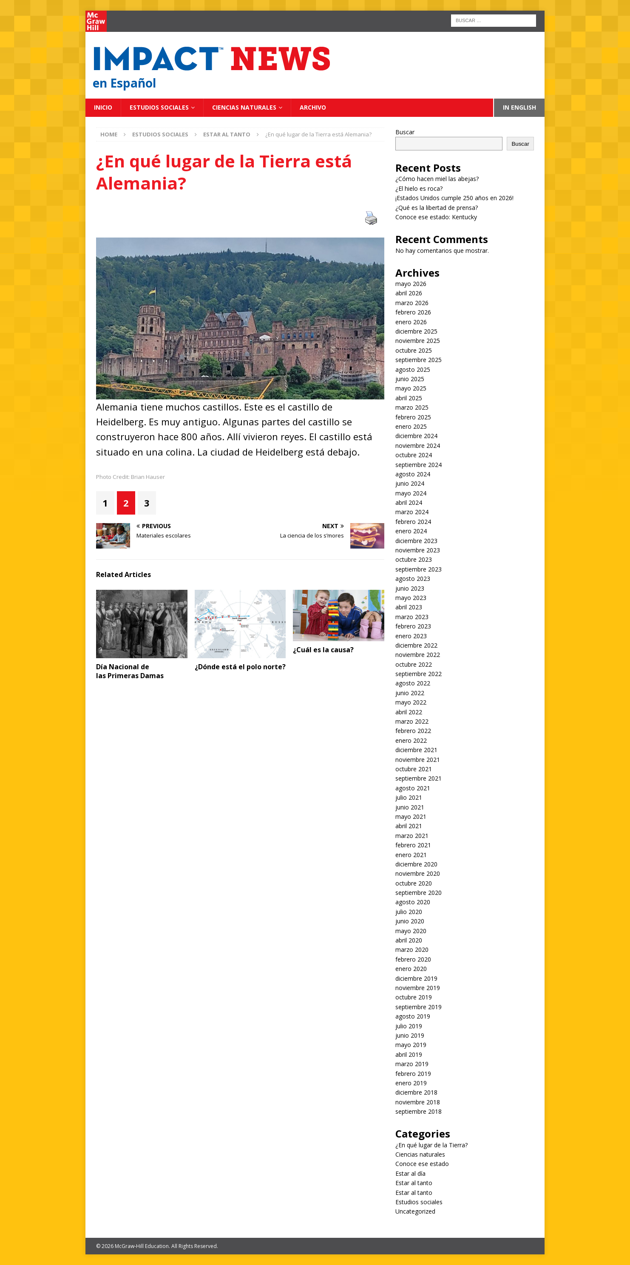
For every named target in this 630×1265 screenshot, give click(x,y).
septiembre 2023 (418, 569)
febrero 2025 (413, 417)
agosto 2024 (412, 474)
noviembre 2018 (417, 1102)
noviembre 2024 (417, 445)
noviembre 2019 (417, 988)
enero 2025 (411, 426)
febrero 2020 (413, 959)
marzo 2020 (412, 949)
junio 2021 (409, 807)
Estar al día (410, 1173)
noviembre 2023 (417, 550)
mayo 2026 (410, 284)
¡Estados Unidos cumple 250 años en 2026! (454, 198)
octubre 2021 (413, 769)
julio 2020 (408, 912)
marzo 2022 (412, 721)
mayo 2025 (410, 388)
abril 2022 (408, 712)
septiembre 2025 (418, 360)
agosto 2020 (412, 902)
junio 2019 (409, 1035)
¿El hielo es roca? (419, 188)
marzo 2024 (412, 512)
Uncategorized (415, 1211)
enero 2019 (411, 1083)
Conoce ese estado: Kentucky (436, 217)
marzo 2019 (412, 1064)
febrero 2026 (413, 312)
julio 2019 (408, 1026)
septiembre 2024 (418, 465)
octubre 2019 (413, 997)
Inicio (103, 107)
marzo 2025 (412, 407)
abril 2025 (408, 398)
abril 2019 (408, 1054)
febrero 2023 (413, 626)
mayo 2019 (410, 1045)
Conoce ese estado (422, 1164)
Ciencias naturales (244, 107)
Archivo (313, 107)
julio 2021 (408, 797)
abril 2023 (408, 607)
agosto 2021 (412, 788)
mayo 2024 (410, 493)
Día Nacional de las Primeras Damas (130, 671)
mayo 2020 (410, 931)
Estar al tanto (413, 1183)
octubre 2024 (413, 455)
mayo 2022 (410, 702)
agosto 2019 (412, 1016)
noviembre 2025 (417, 341)
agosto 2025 (412, 369)
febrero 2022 (413, 731)
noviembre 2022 (417, 655)
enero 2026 (411, 322)
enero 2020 (411, 969)
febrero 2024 (413, 522)
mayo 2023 (410, 598)
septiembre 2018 (418, 1111)
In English (519, 107)
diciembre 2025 (416, 331)
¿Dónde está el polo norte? (240, 666)
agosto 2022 (412, 683)
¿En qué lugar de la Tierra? (431, 1145)
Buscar (404, 132)
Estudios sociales (159, 107)
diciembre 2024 (416, 436)
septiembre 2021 (418, 778)
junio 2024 (409, 483)
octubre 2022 (413, 664)
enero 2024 (411, 531)
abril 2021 (408, 826)
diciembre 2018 (416, 1092)
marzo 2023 (412, 617)
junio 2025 (409, 379)
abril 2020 (408, 940)
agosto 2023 (412, 578)
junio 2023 (409, 588)
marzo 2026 (412, 303)
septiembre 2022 (418, 674)
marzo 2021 (412, 836)
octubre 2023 (413, 559)
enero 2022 (411, 740)
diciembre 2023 (416, 541)
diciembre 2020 (416, 864)
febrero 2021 (413, 845)
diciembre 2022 (416, 645)
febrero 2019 (413, 1074)
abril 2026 (408, 293)
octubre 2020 (413, 883)
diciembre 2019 (416, 978)
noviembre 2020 (417, 873)
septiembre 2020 (418, 893)
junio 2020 (409, 921)
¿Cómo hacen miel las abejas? (437, 179)
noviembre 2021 (417, 760)
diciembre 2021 (416, 750)
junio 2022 (409, 693)
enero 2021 (411, 855)
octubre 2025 (413, 350)
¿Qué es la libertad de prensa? (436, 208)
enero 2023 (411, 636)
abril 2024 (408, 502)
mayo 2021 (410, 816)
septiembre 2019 (418, 1007)
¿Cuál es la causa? (323, 649)
